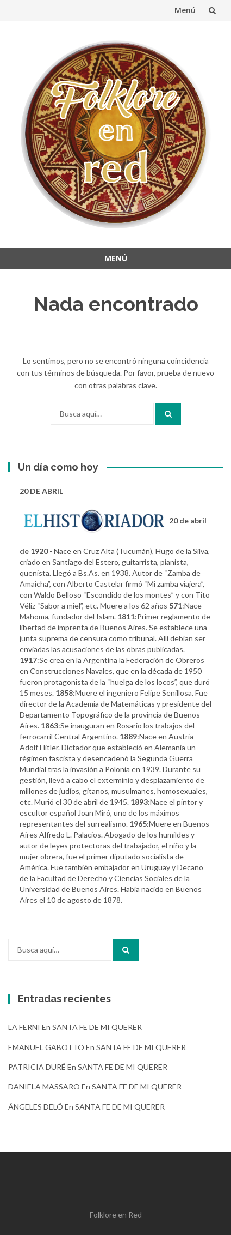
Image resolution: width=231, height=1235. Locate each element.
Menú (185, 10)
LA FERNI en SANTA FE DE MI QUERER (75, 1027)
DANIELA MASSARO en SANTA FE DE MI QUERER (95, 1086)
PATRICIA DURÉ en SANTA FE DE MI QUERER (87, 1066)
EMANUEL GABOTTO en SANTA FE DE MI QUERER (97, 1047)
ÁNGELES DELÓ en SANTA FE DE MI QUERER (86, 1106)
